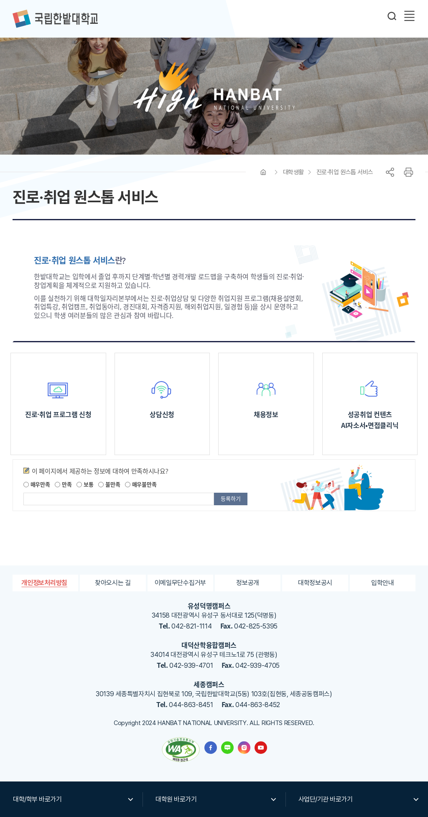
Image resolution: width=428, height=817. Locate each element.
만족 (63, 484)
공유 (390, 172)
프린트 (408, 172)
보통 (84, 484)
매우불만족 (140, 484)
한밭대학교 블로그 (227, 747)
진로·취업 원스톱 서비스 (344, 172)
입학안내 (382, 583)
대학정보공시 (315, 583)
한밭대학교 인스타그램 (244, 747)
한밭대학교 (55, 19)
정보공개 (247, 583)
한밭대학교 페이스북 (210, 747)
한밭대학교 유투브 (261, 747)
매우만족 (36, 484)
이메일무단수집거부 (180, 583)
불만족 (109, 484)
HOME (263, 172)
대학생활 (293, 172)
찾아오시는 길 (113, 583)
